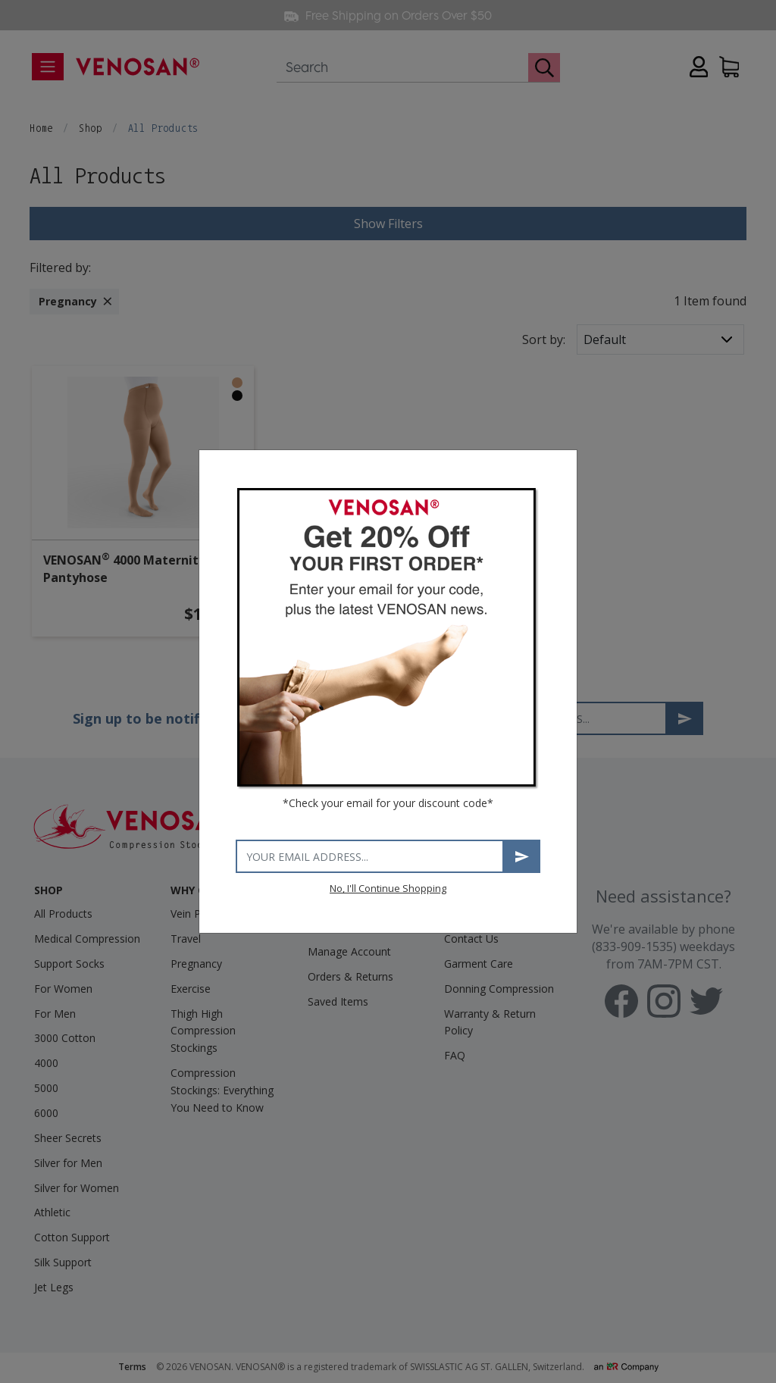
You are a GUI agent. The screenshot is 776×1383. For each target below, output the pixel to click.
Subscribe (522, 856)
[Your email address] (370, 856)
